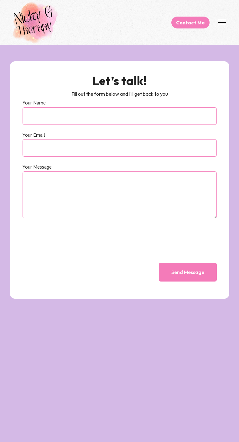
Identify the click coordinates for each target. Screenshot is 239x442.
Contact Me (190, 22)
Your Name (34, 103)
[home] (35, 22)
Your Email (34, 135)
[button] (221, 22)
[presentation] (169, 238)
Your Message (37, 167)
